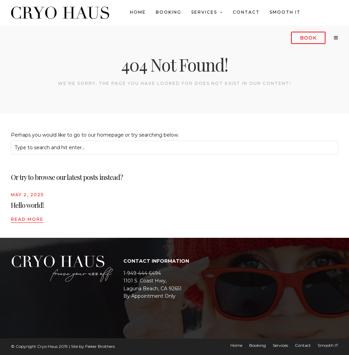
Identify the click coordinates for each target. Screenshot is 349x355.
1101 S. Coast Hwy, (145, 281)
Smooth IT (285, 12)
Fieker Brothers (100, 346)
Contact (246, 12)
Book (308, 38)
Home (138, 12)
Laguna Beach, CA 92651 (152, 288)
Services (204, 12)
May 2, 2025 (27, 194)
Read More (27, 219)
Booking (168, 12)
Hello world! (27, 205)
